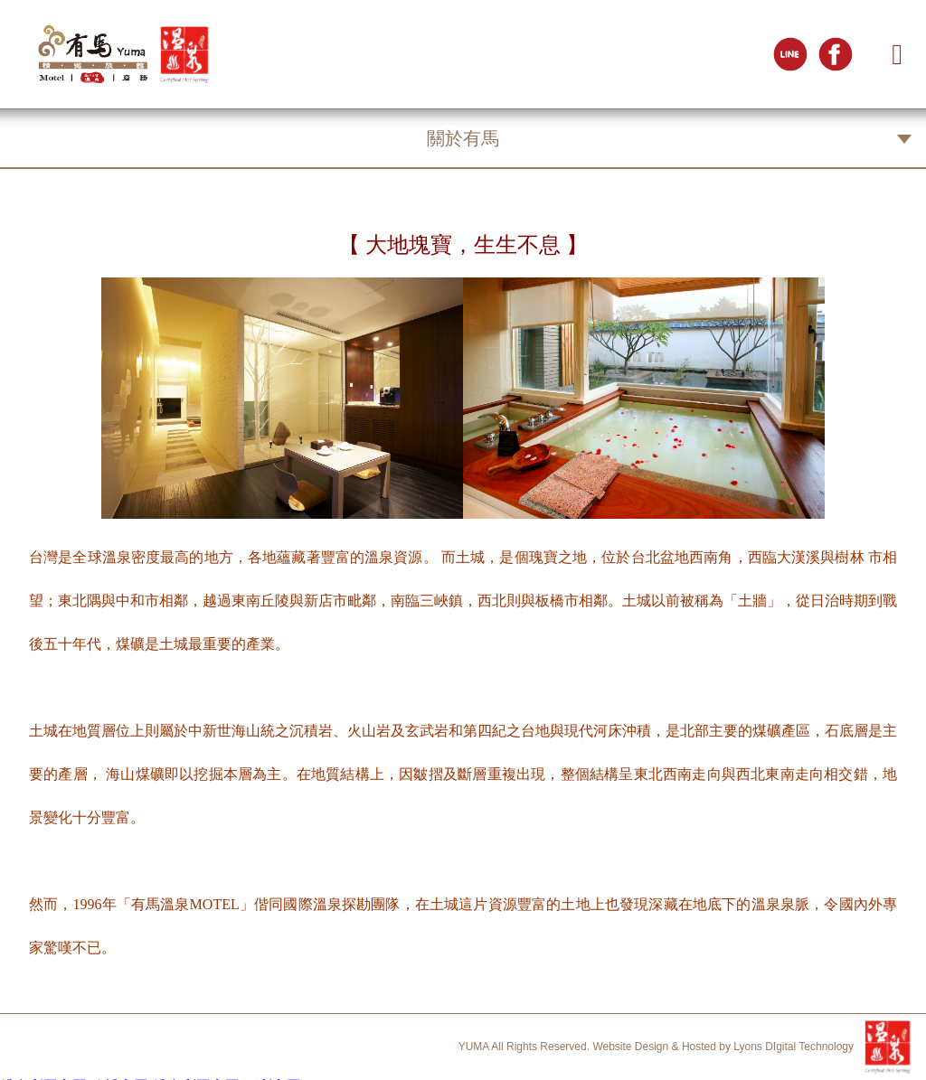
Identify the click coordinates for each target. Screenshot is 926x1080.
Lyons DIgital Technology (793, 1046)
